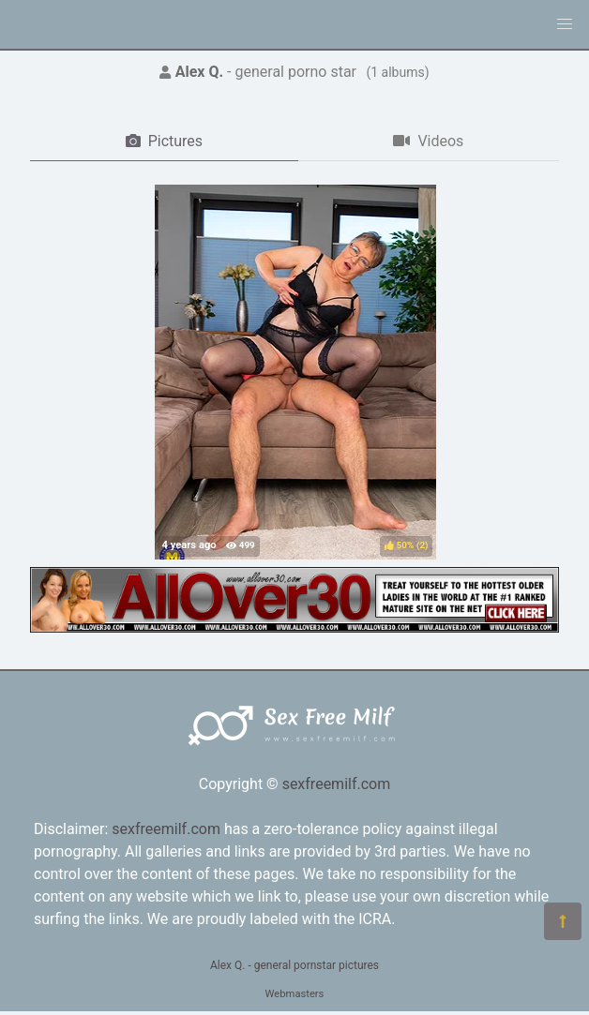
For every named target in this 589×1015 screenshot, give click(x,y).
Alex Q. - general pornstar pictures (294, 965)
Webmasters (295, 994)
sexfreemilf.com (336, 784)
